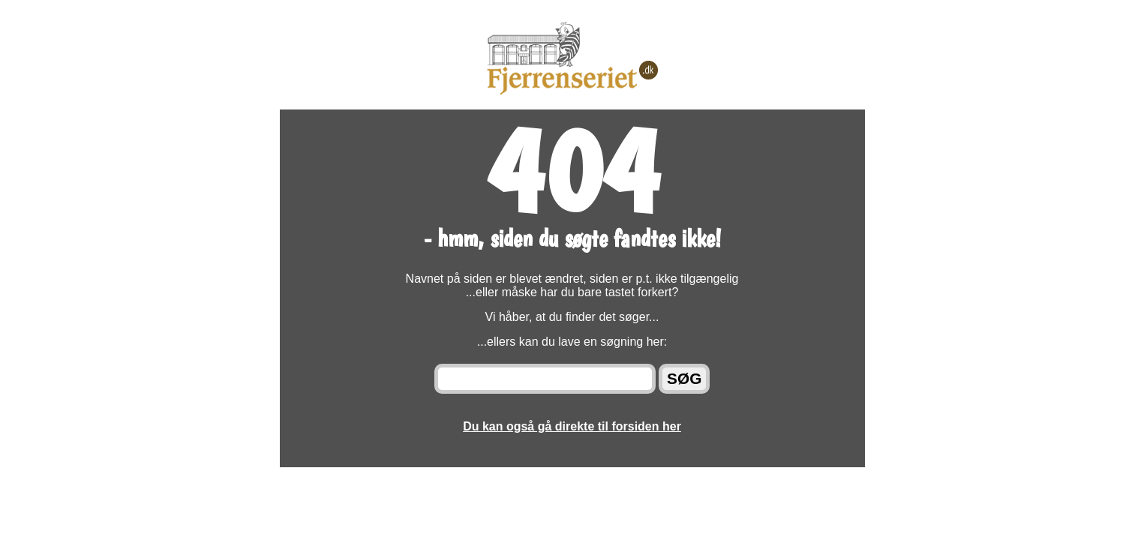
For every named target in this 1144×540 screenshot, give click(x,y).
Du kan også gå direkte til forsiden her (572, 426)
